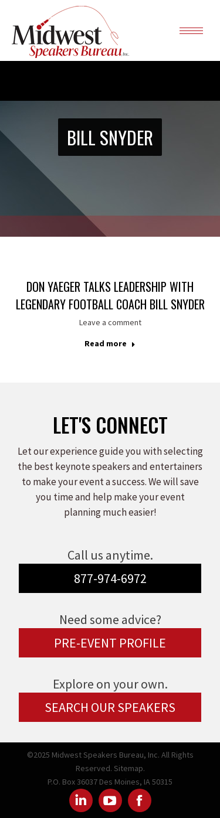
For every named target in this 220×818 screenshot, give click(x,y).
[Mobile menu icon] (191, 31)
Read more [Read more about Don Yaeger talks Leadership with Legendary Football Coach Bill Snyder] (110, 343)
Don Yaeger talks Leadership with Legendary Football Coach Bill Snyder (110, 295)
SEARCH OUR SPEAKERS (110, 707)
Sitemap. (129, 768)
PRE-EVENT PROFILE (110, 643)
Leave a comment (110, 322)
